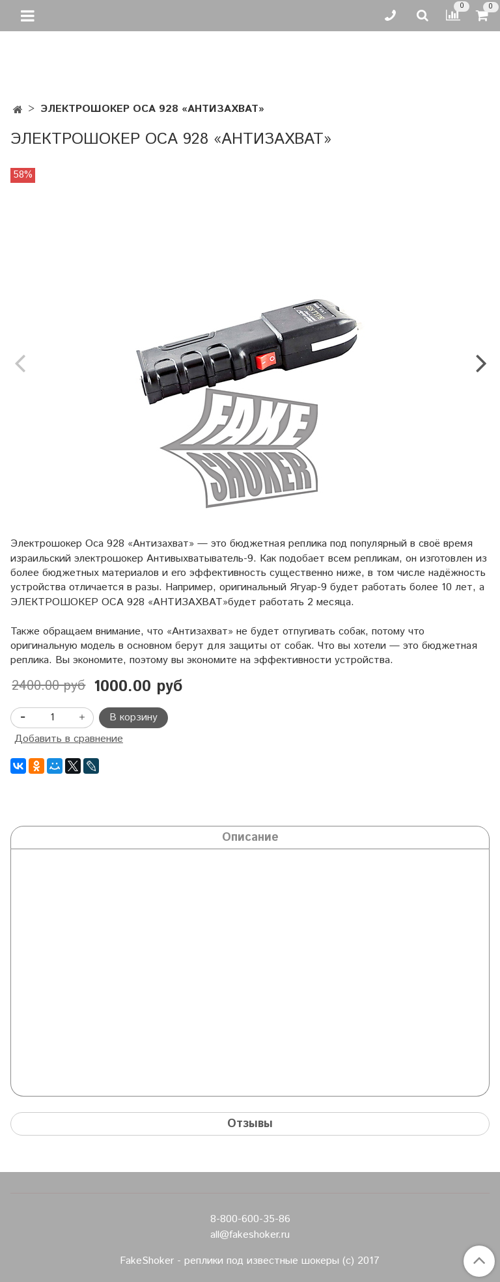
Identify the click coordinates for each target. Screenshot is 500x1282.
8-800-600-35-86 (250, 1219)
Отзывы (250, 1123)
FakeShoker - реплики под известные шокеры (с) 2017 (250, 1261)
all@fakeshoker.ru (250, 1234)
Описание (250, 837)
